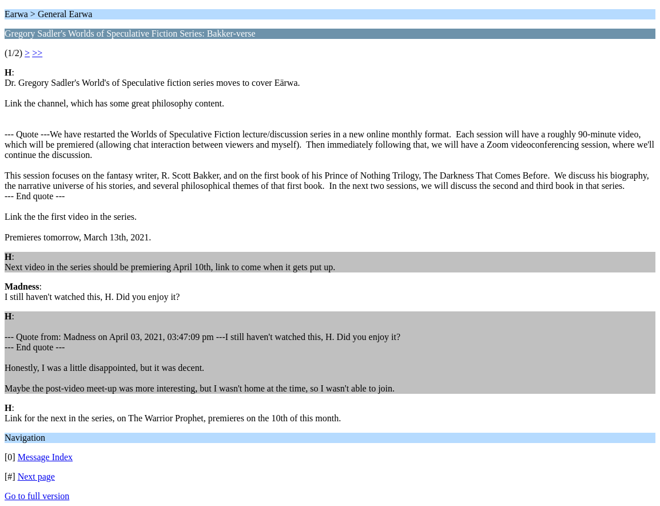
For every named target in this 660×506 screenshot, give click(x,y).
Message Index (45, 457)
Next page (36, 476)
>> (37, 53)
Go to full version (37, 496)
